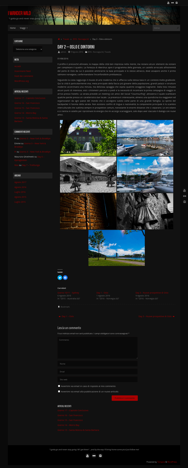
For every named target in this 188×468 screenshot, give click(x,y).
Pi (15, 151)
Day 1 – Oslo (66, 316)
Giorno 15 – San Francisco (70, 420)
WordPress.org (21, 81)
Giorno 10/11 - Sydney (68, 292)
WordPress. (172, 462)
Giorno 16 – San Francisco (70, 415)
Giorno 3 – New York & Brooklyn (35, 138)
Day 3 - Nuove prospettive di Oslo (152, 292)
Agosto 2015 (20, 197)
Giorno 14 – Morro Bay (68, 425)
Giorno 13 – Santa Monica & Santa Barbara (78, 430)
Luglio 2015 (20, 201)
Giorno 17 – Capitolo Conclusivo (73, 410)
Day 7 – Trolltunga (31, 165)
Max (16, 165)
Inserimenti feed (22, 71)
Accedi (17, 66)
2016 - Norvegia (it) (81, 39)
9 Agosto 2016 (77, 52)
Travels (66, 39)
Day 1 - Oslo (102, 292)
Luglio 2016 (20, 192)
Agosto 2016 (20, 187)
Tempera (161, 462)
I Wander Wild (19, 13)
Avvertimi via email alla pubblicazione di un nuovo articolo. (90, 391)
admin (63, 52)
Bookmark (65, 307)
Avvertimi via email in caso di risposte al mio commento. (88, 386)
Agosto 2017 (20, 182)
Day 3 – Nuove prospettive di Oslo (157, 316)
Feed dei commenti (23, 76)
